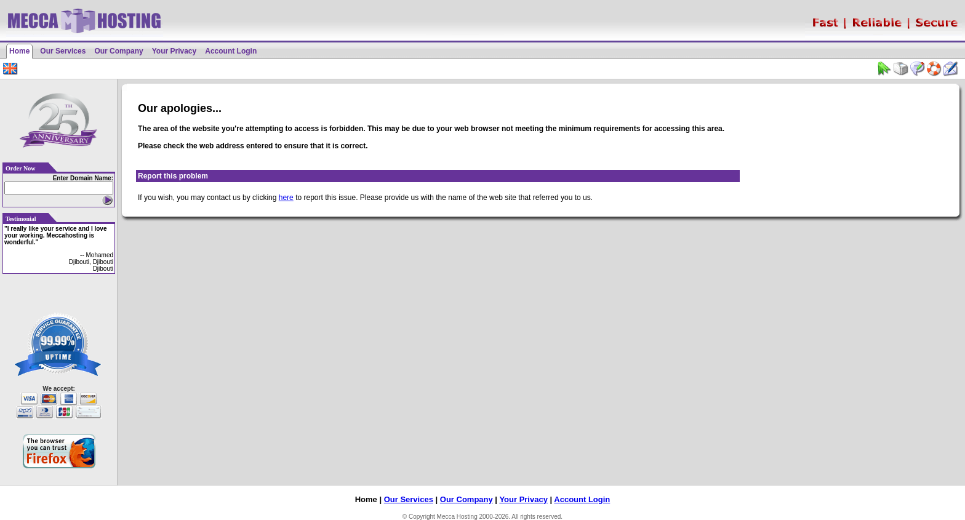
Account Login (231, 51)
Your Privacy (174, 51)
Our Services (63, 51)
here (286, 197)
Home (19, 51)
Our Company (118, 51)
